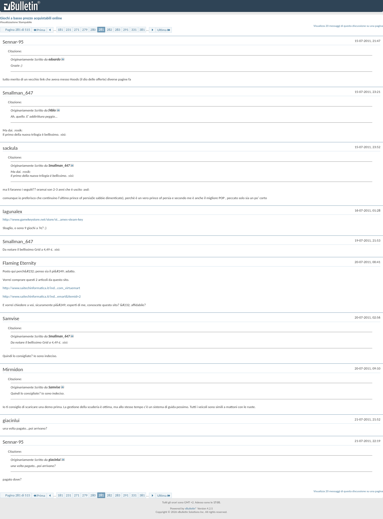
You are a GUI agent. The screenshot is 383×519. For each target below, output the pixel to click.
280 (93, 30)
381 (142, 30)
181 (60, 30)
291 (125, 30)
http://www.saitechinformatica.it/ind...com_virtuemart (41, 288)
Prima (39, 30)
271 (76, 30)
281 (101, 30)
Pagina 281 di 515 (17, 30)
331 (134, 30)
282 (109, 30)
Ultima (163, 30)
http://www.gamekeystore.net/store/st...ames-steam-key (43, 219)
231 (68, 30)
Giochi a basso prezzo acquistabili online (31, 18)
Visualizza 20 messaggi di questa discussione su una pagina (348, 26)
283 (117, 30)
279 (85, 30)
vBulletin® (191, 508)
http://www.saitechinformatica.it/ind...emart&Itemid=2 (42, 296)
